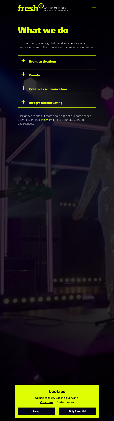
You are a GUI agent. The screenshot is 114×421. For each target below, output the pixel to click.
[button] (57, 60)
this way (46, 119)
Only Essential (77, 411)
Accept (36, 411)
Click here (46, 402)
